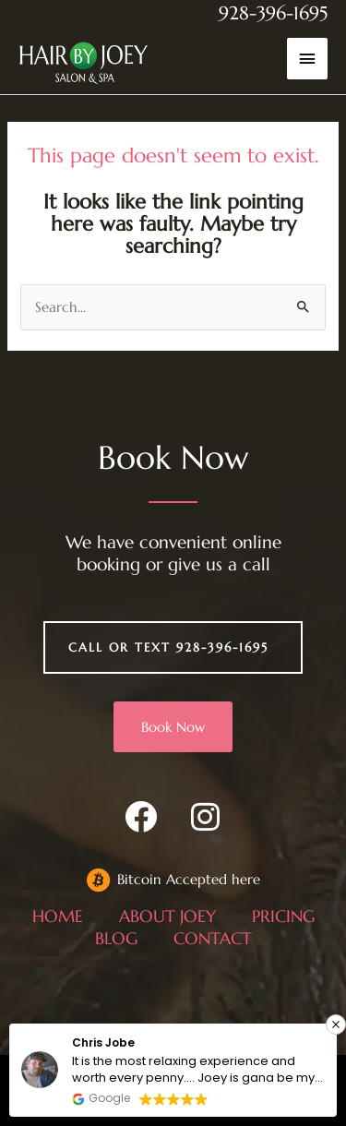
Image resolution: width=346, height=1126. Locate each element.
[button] (336, 1024)
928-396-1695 (273, 13)
